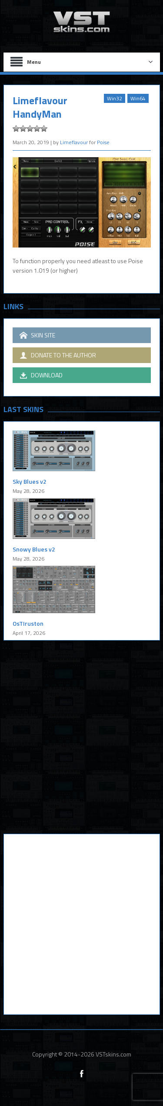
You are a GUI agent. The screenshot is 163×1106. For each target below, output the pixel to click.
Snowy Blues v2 (34, 549)
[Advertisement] (81, 743)
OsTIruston (28, 623)
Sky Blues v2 (30, 481)
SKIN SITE (37, 335)
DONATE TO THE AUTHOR (58, 355)
